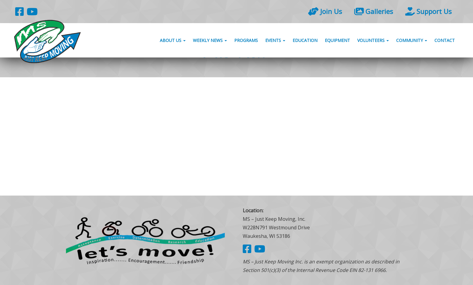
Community (411, 40)
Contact (444, 40)
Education (305, 40)
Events (275, 40)
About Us (173, 40)
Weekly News (210, 40)
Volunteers (373, 40)
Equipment (337, 40)
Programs (246, 40)
